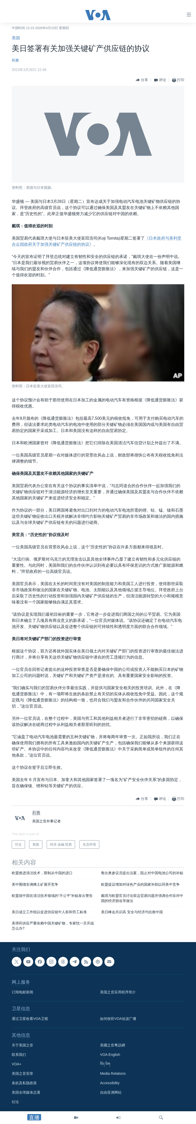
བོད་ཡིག (105, 1064)
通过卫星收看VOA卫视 (30, 1019)
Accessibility (109, 1083)
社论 (15, 1102)
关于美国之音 (22, 1045)
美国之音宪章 (22, 1074)
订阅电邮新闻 (22, 992)
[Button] (142, 80)
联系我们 (19, 1055)
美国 (16, 38)
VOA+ (16, 1064)
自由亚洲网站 (110, 1093)
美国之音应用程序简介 (118, 992)
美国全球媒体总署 (26, 1093)
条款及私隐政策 (24, 1083)
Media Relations (113, 1074)
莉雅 (15, 60)
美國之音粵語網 (112, 1045)
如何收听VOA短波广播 (118, 1019)
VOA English (110, 1055)
